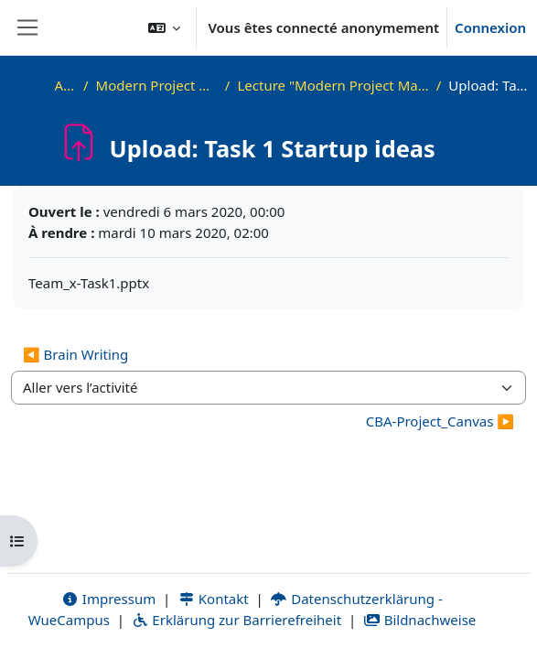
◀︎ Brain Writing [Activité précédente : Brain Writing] (75, 354)
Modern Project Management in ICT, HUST (157, 85)
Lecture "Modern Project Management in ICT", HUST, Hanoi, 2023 (332, 85)
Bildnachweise (419, 619)
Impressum (108, 598)
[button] (164, 27)
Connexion (490, 27)
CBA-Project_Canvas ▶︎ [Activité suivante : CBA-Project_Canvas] (440, 421)
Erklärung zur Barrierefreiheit (236, 619)
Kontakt (213, 598)
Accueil (65, 85)
